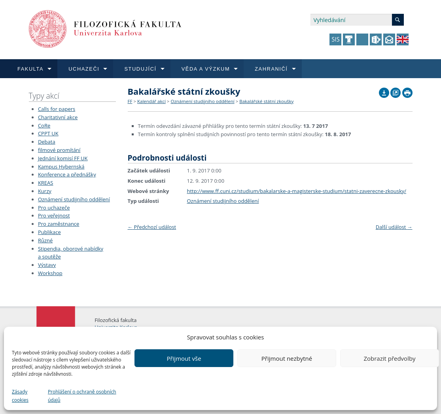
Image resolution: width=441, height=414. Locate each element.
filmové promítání (59, 150)
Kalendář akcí (151, 101)
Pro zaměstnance (58, 223)
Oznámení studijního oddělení (74, 199)
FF (130, 101)
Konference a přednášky (67, 174)
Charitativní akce (58, 117)
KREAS (45, 182)
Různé (45, 240)
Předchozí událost (152, 226)
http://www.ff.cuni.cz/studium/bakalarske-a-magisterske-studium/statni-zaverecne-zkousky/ (297, 191)
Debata (46, 141)
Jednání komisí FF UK (63, 158)
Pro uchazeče (54, 207)
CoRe (44, 125)
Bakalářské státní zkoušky (266, 101)
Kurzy (44, 191)
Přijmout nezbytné (286, 358)
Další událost (394, 226)
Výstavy (47, 264)
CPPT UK (48, 133)
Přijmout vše (184, 358)
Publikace (49, 232)
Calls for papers (56, 108)
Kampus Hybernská (61, 166)
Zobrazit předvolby (389, 358)
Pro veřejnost (54, 215)
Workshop (50, 273)
